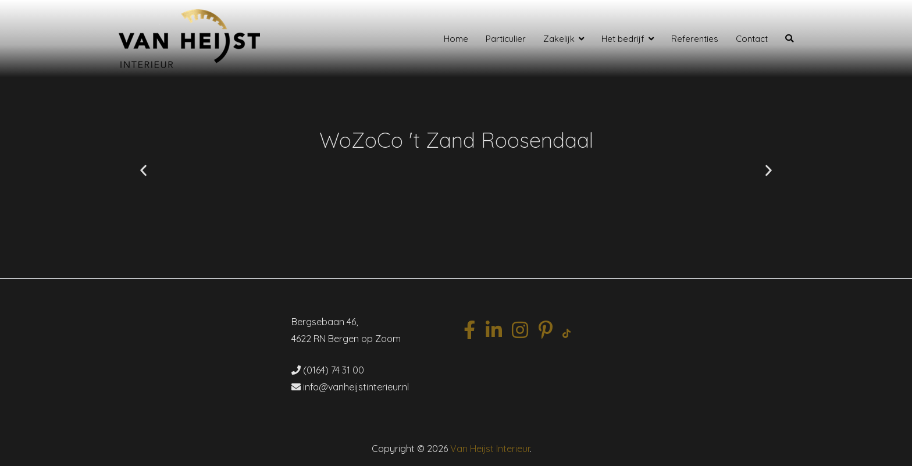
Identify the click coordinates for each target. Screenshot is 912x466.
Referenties (694, 38)
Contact (752, 38)
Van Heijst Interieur (490, 448)
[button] (143, 170)
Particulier (506, 38)
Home (456, 38)
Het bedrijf (622, 38)
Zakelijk (559, 38)
